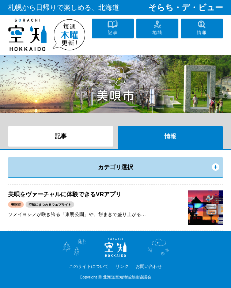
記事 (61, 136)
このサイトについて (89, 266)
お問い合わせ (149, 266)
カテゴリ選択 (115, 167)
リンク (122, 266)
